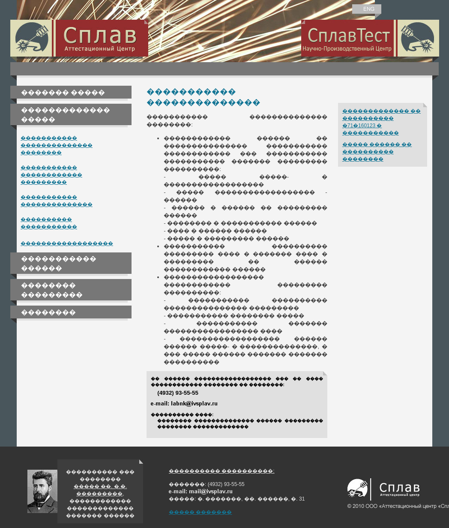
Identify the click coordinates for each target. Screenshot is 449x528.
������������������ (67, 243)
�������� (48, 312)
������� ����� (63, 92)
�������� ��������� (52, 290)
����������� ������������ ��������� (51, 175)
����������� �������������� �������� (57, 145)
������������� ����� (65, 114)
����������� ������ (58, 263)
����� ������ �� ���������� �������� (377, 151)
